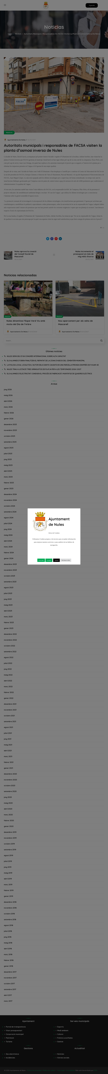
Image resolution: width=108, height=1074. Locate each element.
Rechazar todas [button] (66, 560)
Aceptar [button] (49, 560)
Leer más (41, 560)
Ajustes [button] (56, 560)
